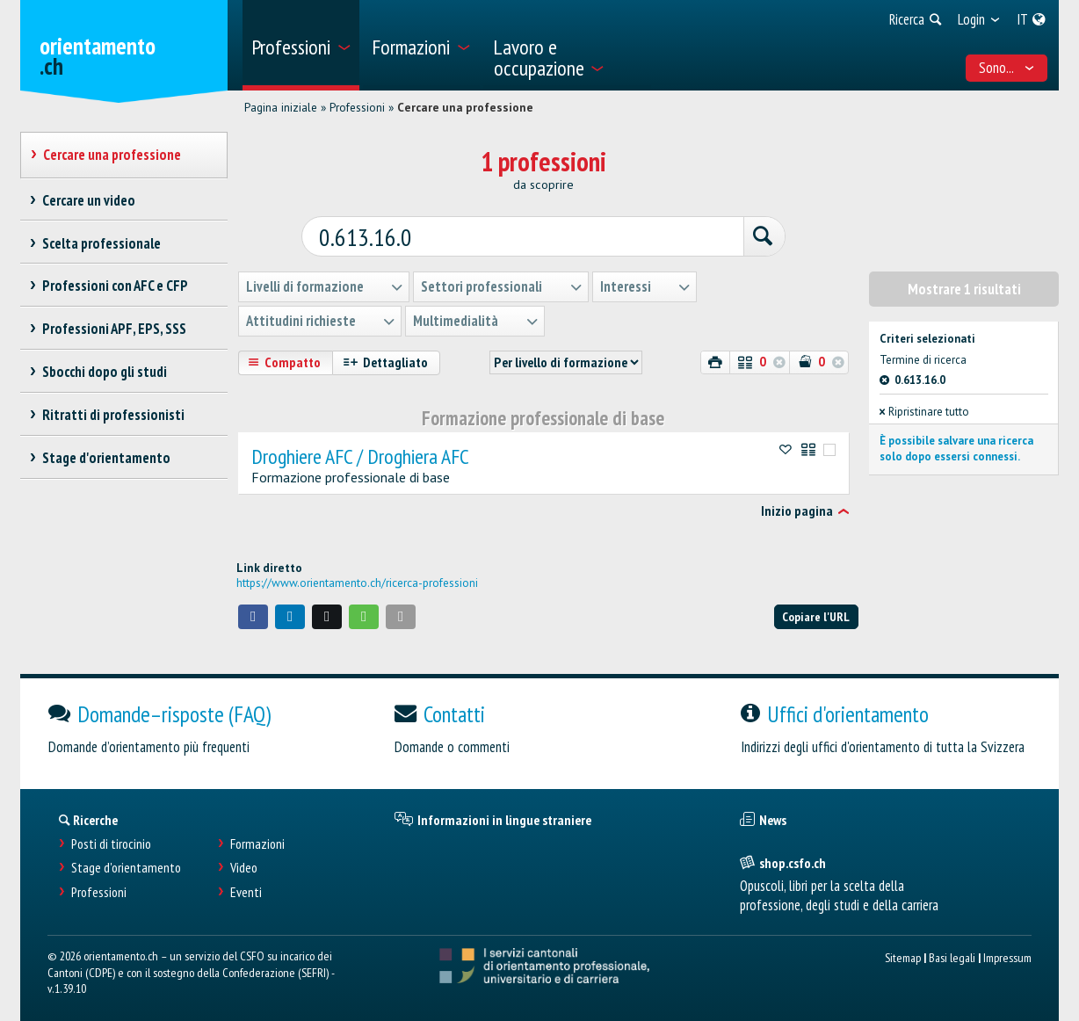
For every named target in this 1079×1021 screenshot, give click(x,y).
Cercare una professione (465, 107)
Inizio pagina (797, 505)
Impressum (1007, 951)
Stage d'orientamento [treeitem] (105, 457)
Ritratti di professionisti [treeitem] (113, 414)
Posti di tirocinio (111, 837)
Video (243, 862)
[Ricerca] (734, 232)
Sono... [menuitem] (1007, 67)
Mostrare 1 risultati (964, 283)
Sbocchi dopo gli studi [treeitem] (104, 371)
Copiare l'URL (816, 610)
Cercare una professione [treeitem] (111, 154)
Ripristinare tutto (924, 405)
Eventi (246, 886)
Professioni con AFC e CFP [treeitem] (114, 285)
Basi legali (952, 951)
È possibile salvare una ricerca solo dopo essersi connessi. (956, 442)
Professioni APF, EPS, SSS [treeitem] (113, 328)
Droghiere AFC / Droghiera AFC (360, 450)
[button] (253, 610)
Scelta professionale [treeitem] (101, 243)
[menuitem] (301, 45)
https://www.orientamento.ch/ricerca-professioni (357, 577)
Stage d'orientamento (126, 862)
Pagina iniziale (280, 107)
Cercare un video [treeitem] (88, 200)
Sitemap (903, 951)
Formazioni (257, 837)
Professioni (357, 107)
